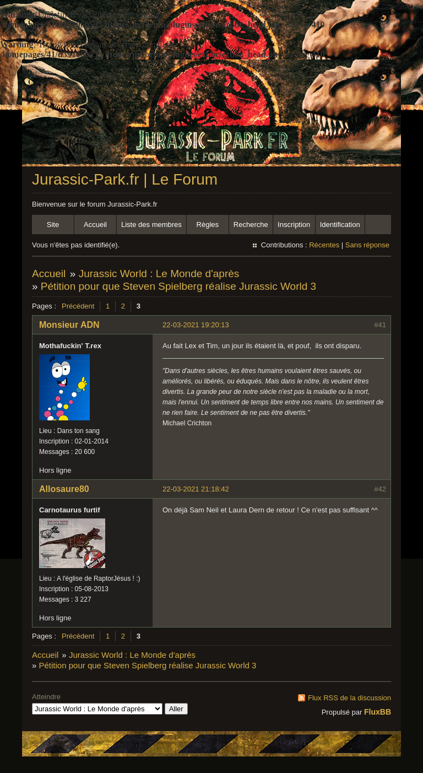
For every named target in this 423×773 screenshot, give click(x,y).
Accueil (95, 224)
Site (53, 224)
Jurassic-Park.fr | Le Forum (125, 179)
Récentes (324, 245)
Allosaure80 (64, 489)
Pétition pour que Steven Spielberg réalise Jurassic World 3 (178, 286)
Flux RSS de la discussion (349, 698)
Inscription (294, 224)
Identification (340, 224)
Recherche (251, 224)
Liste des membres (151, 224)
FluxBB (377, 711)
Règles (208, 224)
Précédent (78, 306)
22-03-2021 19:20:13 (195, 325)
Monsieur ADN (69, 324)
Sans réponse (367, 245)
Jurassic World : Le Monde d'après (159, 273)
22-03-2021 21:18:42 (195, 489)
